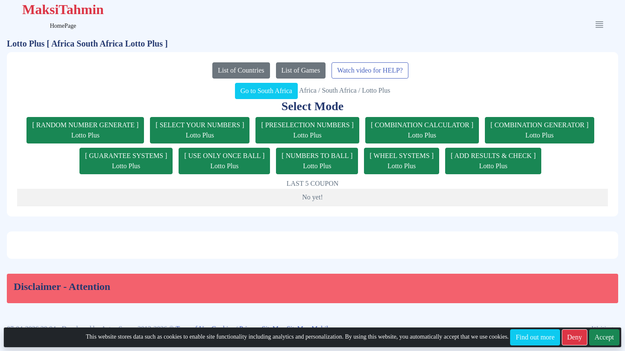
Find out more (535, 337)
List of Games (301, 70)
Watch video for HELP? (370, 70)
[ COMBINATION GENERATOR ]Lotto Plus (539, 130)
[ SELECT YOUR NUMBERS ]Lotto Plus (200, 130)
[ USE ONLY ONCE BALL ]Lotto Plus (224, 161)
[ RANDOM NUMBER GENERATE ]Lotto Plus (85, 130)
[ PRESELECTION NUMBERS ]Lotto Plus (307, 130)
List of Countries (241, 70)
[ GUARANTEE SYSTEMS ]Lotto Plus (126, 161)
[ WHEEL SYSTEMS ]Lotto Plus (402, 161)
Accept (604, 337)
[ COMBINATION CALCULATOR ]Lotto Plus (422, 130)
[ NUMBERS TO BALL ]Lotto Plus (317, 161)
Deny (574, 337)
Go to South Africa (266, 90)
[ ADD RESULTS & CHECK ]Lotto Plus (493, 161)
